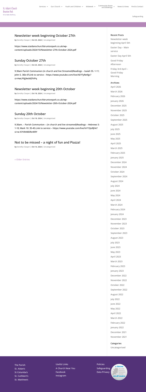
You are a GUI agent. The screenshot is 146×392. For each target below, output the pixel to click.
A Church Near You (65, 368)
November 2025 (119, 110)
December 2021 (119, 332)
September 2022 (119, 289)
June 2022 (115, 303)
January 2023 (117, 270)
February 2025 (118, 152)
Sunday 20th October (30, 114)
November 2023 (119, 223)
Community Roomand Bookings (105, 6)
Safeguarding (137, 16)
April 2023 (116, 256)
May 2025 (115, 138)
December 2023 (119, 219)
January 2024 (117, 214)
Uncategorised (49, 40)
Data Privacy (103, 372)
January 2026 (117, 101)
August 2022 (117, 294)
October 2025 (117, 115)
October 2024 (117, 171)
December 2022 (119, 275)
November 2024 (119, 167)
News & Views (123, 6)
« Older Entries (22, 159)
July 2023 (115, 242)
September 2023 (119, 233)
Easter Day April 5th (121, 55)
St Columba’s (21, 372)
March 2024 (116, 204)
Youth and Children (73, 6)
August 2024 (117, 181)
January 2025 (117, 157)
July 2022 (115, 299)
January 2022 (117, 327)
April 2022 (116, 313)
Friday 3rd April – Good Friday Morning (119, 72)
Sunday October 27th (30, 60)
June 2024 (115, 190)
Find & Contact (137, 6)
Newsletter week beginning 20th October (45, 89)
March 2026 (116, 91)
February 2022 (118, 322)
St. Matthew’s (21, 379)
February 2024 (118, 209)
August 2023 (117, 237)
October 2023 (117, 228)
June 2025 (115, 134)
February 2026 (118, 96)
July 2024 (115, 185)
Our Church (55, 6)
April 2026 (116, 86)
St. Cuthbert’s (21, 375)
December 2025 (119, 105)
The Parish (20, 365)
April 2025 (116, 143)
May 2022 (115, 308)
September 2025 (119, 119)
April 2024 (116, 200)
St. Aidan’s (20, 368)
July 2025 (115, 129)
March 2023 (116, 261)
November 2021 (119, 336)
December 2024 (119, 162)
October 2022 (117, 285)
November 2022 (119, 280)
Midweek (89, 6)
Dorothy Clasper (23, 40)
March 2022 (116, 318)
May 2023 (115, 252)
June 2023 (115, 247)
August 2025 (117, 124)
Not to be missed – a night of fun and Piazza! (47, 142)
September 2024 (119, 176)
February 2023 (118, 266)
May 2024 (115, 195)
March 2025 (116, 148)
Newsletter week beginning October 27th (45, 35)
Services (42, 6)
